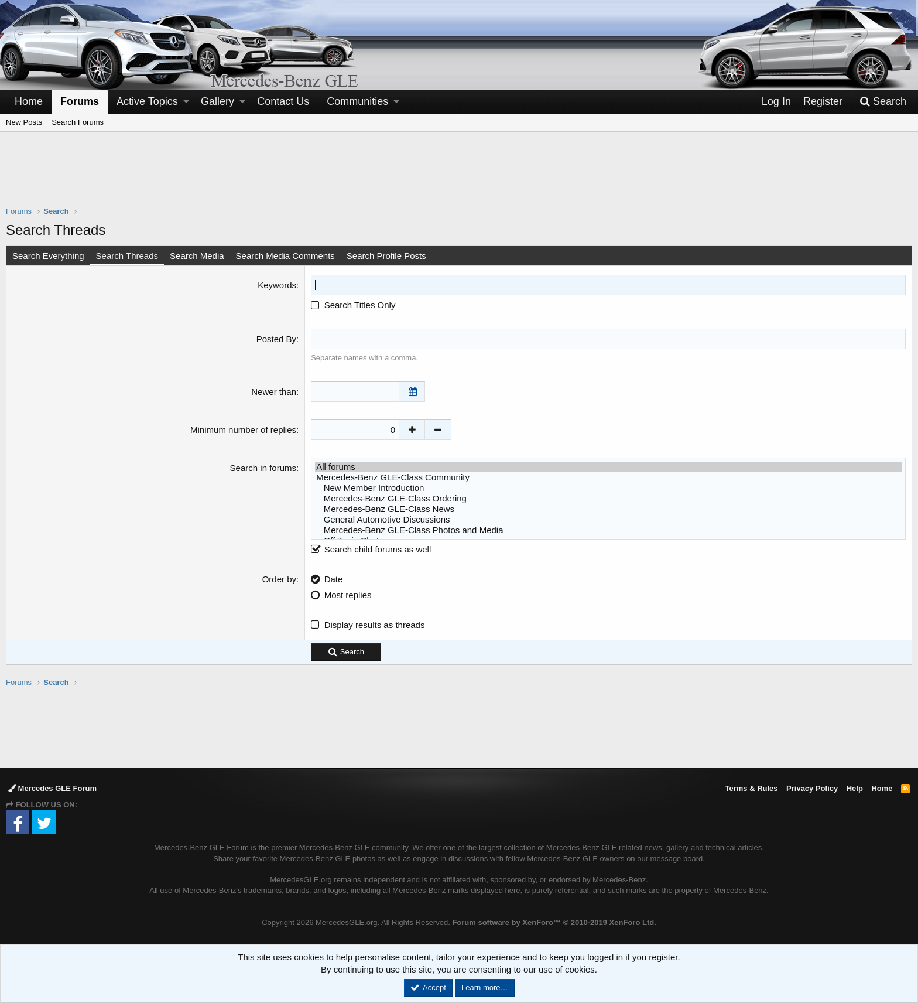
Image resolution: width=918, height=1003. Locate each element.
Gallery (217, 101)
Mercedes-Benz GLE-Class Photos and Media (608, 530)
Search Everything (48, 256)
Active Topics (147, 101)
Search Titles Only (353, 305)
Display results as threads (374, 625)
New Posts (24, 122)
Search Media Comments (285, 256)
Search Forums (78, 122)
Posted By (276, 339)
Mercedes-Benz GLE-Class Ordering (608, 498)
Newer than (273, 392)
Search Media (197, 256)
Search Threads (127, 256)
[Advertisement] (459, 176)
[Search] (883, 102)
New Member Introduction (608, 488)
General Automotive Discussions (608, 519)
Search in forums (263, 468)
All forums (608, 467)
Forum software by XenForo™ (554, 922)
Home (29, 101)
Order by (279, 579)
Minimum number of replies (243, 430)
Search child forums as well (371, 549)
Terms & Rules (751, 788)
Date (333, 579)
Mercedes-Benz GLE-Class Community (608, 477)
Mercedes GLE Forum (52, 788)
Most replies (348, 595)
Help (855, 788)
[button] (186, 102)
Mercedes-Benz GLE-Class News (608, 509)
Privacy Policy (812, 788)
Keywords (277, 285)
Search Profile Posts (386, 256)
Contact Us (283, 101)
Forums (79, 101)
